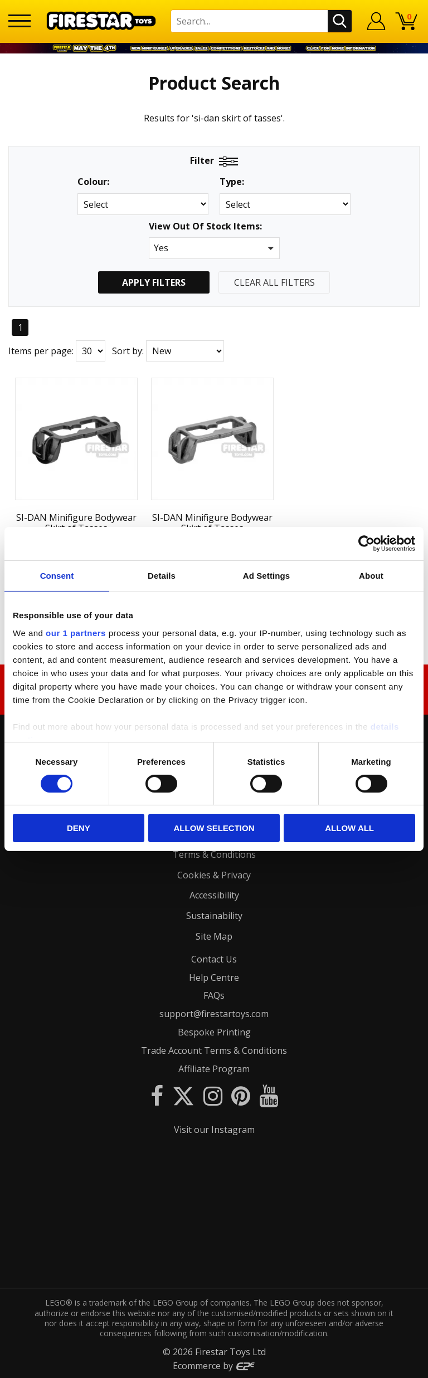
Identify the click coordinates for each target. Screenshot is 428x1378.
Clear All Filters (274, 282)
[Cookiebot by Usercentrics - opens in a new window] (366, 543)
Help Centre (214, 977)
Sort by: (128, 351)
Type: (232, 182)
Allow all (349, 828)
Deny (78, 828)
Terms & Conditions (214, 854)
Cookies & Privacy (214, 874)
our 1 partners (76, 632)
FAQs (214, 995)
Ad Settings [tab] (266, 575)
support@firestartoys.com (214, 1013)
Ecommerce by (214, 1365)
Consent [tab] (57, 575)
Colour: (93, 182)
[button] (214, 248)
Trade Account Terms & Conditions (214, 1050)
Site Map (214, 936)
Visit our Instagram (214, 1129)
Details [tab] (162, 575)
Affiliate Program (214, 1068)
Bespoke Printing (214, 1031)
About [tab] (371, 575)
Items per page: (41, 351)
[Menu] (19, 21)
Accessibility (214, 895)
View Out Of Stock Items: (205, 227)
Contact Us (214, 958)
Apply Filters (154, 282)
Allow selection (213, 828)
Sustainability (214, 915)
